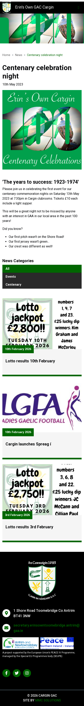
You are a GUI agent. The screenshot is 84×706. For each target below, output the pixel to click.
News (18, 55)
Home (6, 55)
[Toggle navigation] (78, 7)
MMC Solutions (48, 700)
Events (11, 276)
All (7, 269)
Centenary (13, 284)
